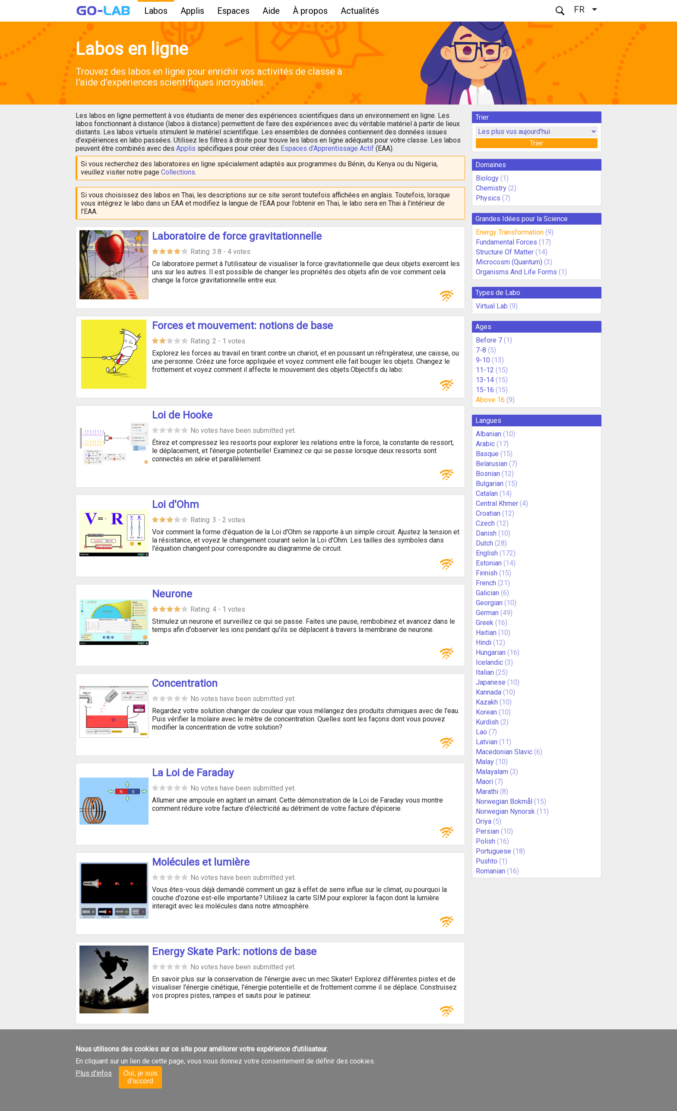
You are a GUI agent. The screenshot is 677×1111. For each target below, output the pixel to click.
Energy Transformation (510, 232)
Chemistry (491, 188)
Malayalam (492, 772)
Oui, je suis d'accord (140, 1077)
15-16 (485, 390)
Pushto (486, 861)
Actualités (360, 11)
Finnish (486, 573)
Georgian (489, 603)
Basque (487, 454)
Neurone (172, 594)
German (487, 613)
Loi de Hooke (182, 415)
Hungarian (491, 652)
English (487, 553)
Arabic (485, 444)
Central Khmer (497, 503)
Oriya (483, 821)
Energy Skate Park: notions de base (234, 952)
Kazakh (487, 702)
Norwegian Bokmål (504, 801)
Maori (484, 782)
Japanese (491, 682)
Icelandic (489, 662)
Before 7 (489, 340)
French (486, 583)
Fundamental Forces (506, 242)
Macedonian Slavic (504, 752)
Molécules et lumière (201, 862)
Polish (485, 841)
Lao (481, 732)
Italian (485, 672)
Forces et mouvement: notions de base (242, 326)
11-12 (485, 370)
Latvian (486, 742)
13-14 (485, 380)
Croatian (488, 513)
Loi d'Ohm (175, 504)
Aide (271, 11)
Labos (156, 11)
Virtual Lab (492, 306)
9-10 (483, 360)
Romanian (490, 871)
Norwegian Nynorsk (505, 811)
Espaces (233, 11)
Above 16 (490, 400)
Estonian (489, 563)
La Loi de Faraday (193, 773)
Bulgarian (489, 483)
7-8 (481, 350)
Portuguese (493, 851)
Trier (536, 143)
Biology (487, 178)
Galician (487, 593)
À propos (310, 11)
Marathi (487, 791)
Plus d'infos (94, 1073)
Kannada (488, 692)
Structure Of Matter (505, 252)
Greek (485, 623)
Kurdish (487, 722)
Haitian (486, 633)
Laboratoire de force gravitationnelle (237, 236)
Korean (486, 712)
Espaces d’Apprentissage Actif (327, 148)
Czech (485, 523)
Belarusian (491, 464)
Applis (192, 11)
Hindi (483, 642)
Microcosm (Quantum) (509, 262)
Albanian (488, 434)
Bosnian (488, 474)
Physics (488, 198)
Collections (178, 172)
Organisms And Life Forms (516, 272)
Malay (485, 762)
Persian (487, 831)
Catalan (487, 493)
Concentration (185, 683)
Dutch (484, 543)
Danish (486, 533)
